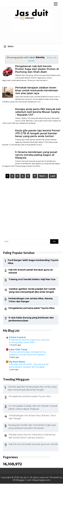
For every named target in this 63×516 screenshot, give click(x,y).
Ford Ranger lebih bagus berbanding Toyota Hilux (33, 262)
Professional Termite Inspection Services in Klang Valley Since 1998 (29, 341)
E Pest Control (17, 337)
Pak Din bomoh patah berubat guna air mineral (31, 271)
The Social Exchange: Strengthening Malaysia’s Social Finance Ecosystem (27, 353)
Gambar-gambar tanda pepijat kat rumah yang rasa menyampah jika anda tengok (32, 290)
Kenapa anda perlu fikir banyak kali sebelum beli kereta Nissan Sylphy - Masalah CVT (38, 112)
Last (52, 176)
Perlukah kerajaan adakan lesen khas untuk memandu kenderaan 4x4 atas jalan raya (36, 90)
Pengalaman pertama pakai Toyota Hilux (32, 308)
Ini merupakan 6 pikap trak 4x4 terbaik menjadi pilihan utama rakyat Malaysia (33, 407)
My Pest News (17, 361)
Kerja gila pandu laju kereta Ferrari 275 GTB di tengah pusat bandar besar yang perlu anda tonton (37, 133)
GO (54, 241)
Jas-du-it (24, 477)
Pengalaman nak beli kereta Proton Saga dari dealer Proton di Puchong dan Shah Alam (37, 69)
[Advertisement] (32, 37)
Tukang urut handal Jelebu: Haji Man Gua (32, 279)
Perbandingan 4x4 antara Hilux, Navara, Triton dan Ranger (30, 300)
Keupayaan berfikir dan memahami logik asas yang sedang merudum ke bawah (32, 426)
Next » (43, 176)
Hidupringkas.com (41, 480)
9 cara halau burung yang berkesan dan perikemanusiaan (31, 319)
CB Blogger (18, 480)
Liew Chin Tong (18, 349)
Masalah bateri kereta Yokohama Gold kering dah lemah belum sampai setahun (32, 436)
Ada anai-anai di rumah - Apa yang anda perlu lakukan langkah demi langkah (28, 365)
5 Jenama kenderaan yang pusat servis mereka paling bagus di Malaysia (36, 155)
